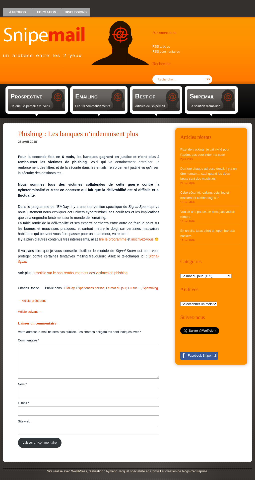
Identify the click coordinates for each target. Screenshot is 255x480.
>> (208, 79)
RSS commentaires (166, 51)
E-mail (23, 403)
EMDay (69, 288)
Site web (24, 421)
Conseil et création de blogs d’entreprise (178, 471)
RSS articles (161, 46)
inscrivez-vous (142, 239)
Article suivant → (30, 312)
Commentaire (28, 340)
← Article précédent (32, 301)
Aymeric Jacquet (117, 471)
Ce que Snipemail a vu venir (30, 106)
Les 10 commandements (92, 106)
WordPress (79, 471)
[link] (36, 100)
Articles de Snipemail (150, 106)
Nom (22, 384)
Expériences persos (90, 288)
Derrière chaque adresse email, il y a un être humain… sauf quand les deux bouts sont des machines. (208, 174)
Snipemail (48, 31)
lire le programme (113, 239)
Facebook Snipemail (202, 355)
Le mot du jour (116, 288)
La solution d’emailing (205, 106)
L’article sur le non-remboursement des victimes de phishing (81, 273)
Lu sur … (134, 288)
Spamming (150, 288)
